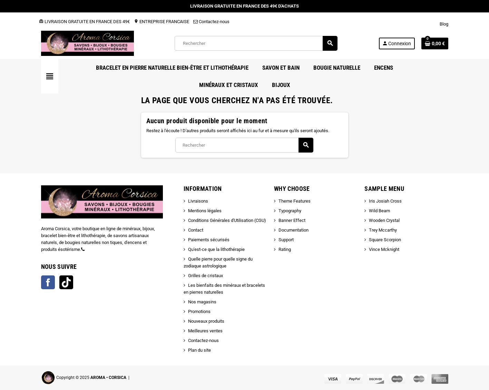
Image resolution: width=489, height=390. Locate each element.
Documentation (293, 230)
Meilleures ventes (205, 330)
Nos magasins (202, 301)
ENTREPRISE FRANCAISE (161, 21)
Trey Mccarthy (383, 230)
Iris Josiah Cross (385, 201)
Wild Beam (379, 210)
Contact (195, 230)
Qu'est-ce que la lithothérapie (216, 249)
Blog (444, 24)
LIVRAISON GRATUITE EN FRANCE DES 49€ (84, 21)
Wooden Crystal (384, 220)
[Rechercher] (256, 43)
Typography (289, 210)
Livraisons (198, 201)
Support (286, 239)
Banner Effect (291, 220)
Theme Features (294, 201)
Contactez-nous (211, 21)
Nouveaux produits (206, 321)
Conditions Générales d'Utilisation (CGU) (227, 220)
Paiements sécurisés (208, 239)
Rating (284, 249)
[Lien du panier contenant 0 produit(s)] (434, 43)
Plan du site (199, 350)
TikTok (66, 282)
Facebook (48, 282)
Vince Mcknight (384, 249)
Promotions (199, 311)
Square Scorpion (385, 239)
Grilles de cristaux (205, 275)
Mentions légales (205, 210)
